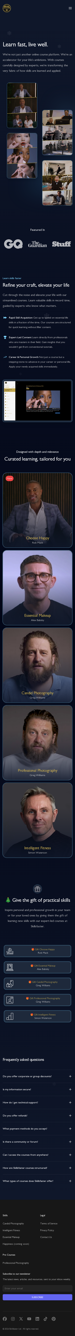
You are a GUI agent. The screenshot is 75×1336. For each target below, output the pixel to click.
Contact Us (46, 1237)
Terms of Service (48, 1223)
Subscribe (37, 1297)
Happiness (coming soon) (16, 1244)
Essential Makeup (11, 1237)
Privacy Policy (47, 1230)
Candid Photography (13, 1223)
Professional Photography (16, 1263)
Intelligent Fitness (11, 1230)
